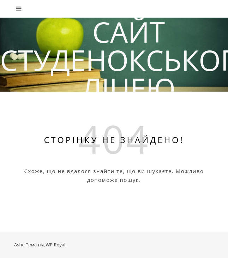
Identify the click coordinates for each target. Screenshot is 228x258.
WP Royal (55, 244)
